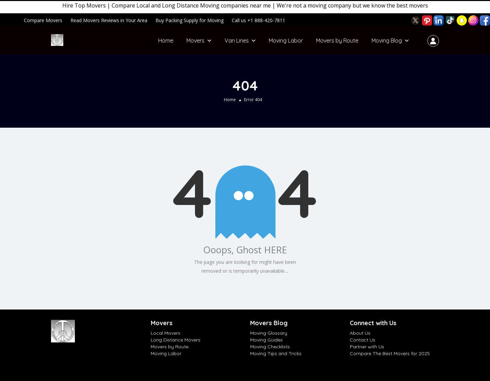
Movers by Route (337, 40)
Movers (195, 40)
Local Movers (165, 333)
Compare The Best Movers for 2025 (390, 353)
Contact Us (362, 340)
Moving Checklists (270, 347)
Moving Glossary (268, 333)
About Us (360, 333)
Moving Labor (286, 40)
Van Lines (237, 40)
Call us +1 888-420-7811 (258, 20)
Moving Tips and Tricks (275, 353)
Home (165, 40)
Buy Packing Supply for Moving (190, 20)
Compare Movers (43, 20)
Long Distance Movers (175, 340)
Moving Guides (266, 340)
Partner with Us (367, 347)
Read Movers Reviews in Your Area (108, 20)
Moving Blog (387, 40)
